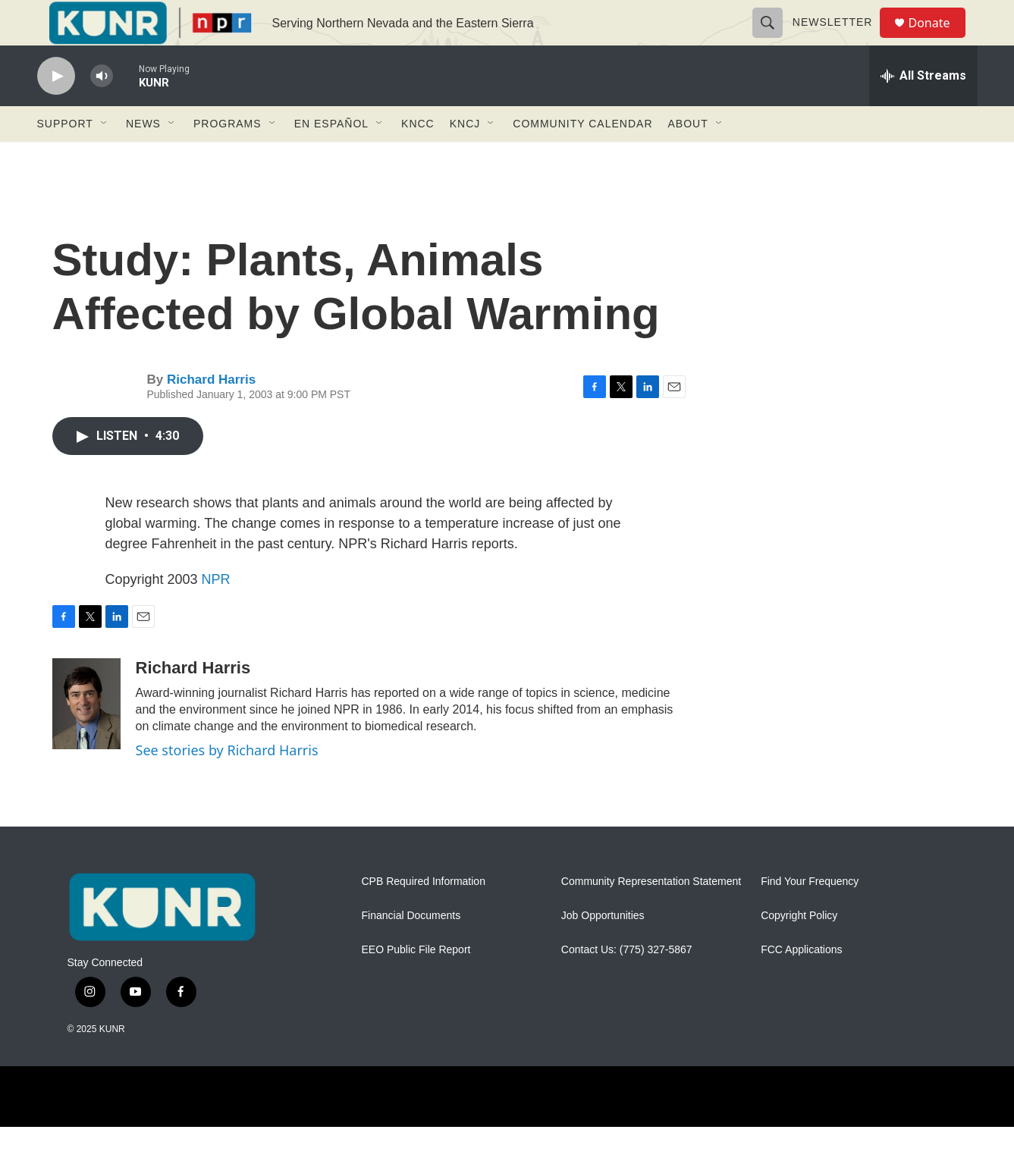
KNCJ (465, 158)
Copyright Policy (799, 949)
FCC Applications (801, 984)
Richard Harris (211, 413)
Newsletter (839, 39)
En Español (331, 158)
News (143, 158)
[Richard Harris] (86, 737)
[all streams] (923, 110)
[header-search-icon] (774, 39)
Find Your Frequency (810, 915)
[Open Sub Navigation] (105, 158)
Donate (938, 40)
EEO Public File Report (416, 984)
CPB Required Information (423, 915)
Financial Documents (411, 949)
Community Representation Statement (651, 915)
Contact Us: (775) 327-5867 (626, 984)
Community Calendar (582, 158)
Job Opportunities (603, 949)
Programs (227, 158)
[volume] (102, 110)
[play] (56, 110)
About (688, 158)
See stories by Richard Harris (227, 784)
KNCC (418, 158)
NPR (216, 613)
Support (65, 158)
